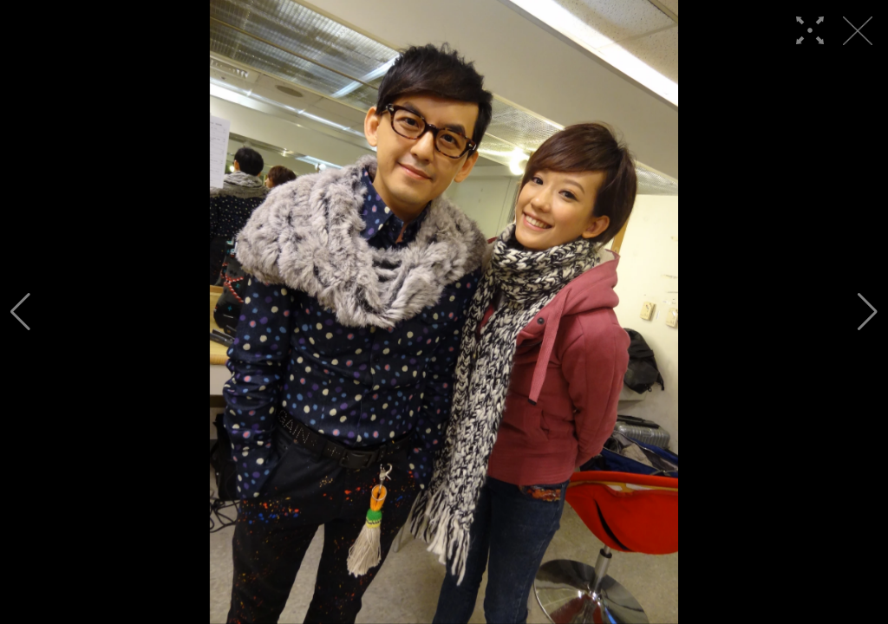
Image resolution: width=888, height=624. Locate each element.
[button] (20, 312)
